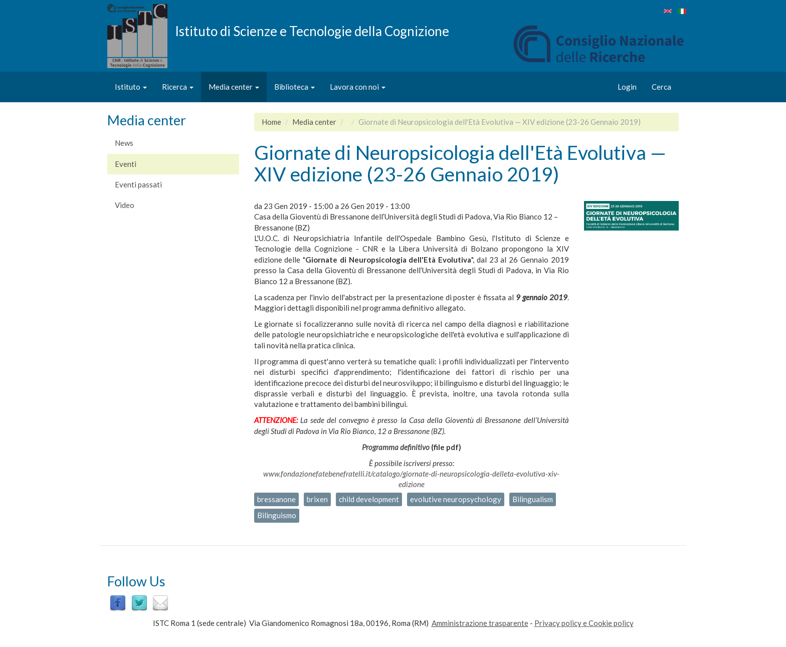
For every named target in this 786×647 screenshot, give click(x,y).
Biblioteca (294, 86)
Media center (234, 86)
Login (627, 86)
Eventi (125, 163)
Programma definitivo (396, 447)
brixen (317, 499)
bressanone (276, 499)
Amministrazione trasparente (480, 622)
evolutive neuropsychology (455, 499)
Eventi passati (138, 184)
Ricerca (177, 86)
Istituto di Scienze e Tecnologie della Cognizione (312, 31)
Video (124, 204)
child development (369, 499)
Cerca (661, 86)
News (124, 142)
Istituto (131, 86)
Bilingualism (532, 499)
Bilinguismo (276, 515)
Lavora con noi (357, 86)
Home (271, 121)
